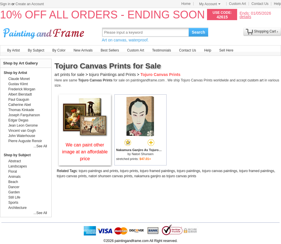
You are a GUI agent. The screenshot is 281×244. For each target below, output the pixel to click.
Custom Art (237, 4)
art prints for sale (69, 74)
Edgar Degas (18, 120)
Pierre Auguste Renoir (25, 141)
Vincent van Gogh (22, 131)
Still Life (14, 197)
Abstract (14, 161)
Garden (14, 192)
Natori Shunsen (142, 154)
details (245, 17)
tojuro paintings (188, 171)
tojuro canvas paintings (219, 171)
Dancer (13, 187)
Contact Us (259, 4)
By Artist (13, 50)
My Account (209, 4)
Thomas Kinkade (21, 110)
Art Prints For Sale (44, 32)
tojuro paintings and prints (98, 171)
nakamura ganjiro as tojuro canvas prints (165, 176)
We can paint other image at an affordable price (85, 151)
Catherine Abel (19, 105)
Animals (14, 177)
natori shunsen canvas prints (110, 176)
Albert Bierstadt (20, 94)
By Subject (36, 50)
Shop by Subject (17, 155)
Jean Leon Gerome (23, 125)
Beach (13, 182)
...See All (40, 146)
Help (277, 4)
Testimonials (161, 50)
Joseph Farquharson (24, 115)
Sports (13, 203)
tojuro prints (129, 171)
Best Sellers (110, 50)
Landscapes (17, 166)
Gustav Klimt (18, 84)
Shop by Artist (15, 73)
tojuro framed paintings (157, 171)
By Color (58, 50)
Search (198, 32)
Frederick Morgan (21, 89)
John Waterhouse (21, 136)
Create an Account (29, 4)
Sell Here (226, 50)
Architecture (17, 208)
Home (186, 4)
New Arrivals (83, 50)
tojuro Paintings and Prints (112, 74)
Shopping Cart (265, 31)
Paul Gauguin (18, 100)
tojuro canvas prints (72, 176)
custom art (255, 80)
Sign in (5, 4)
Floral (12, 171)
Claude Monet (19, 79)
